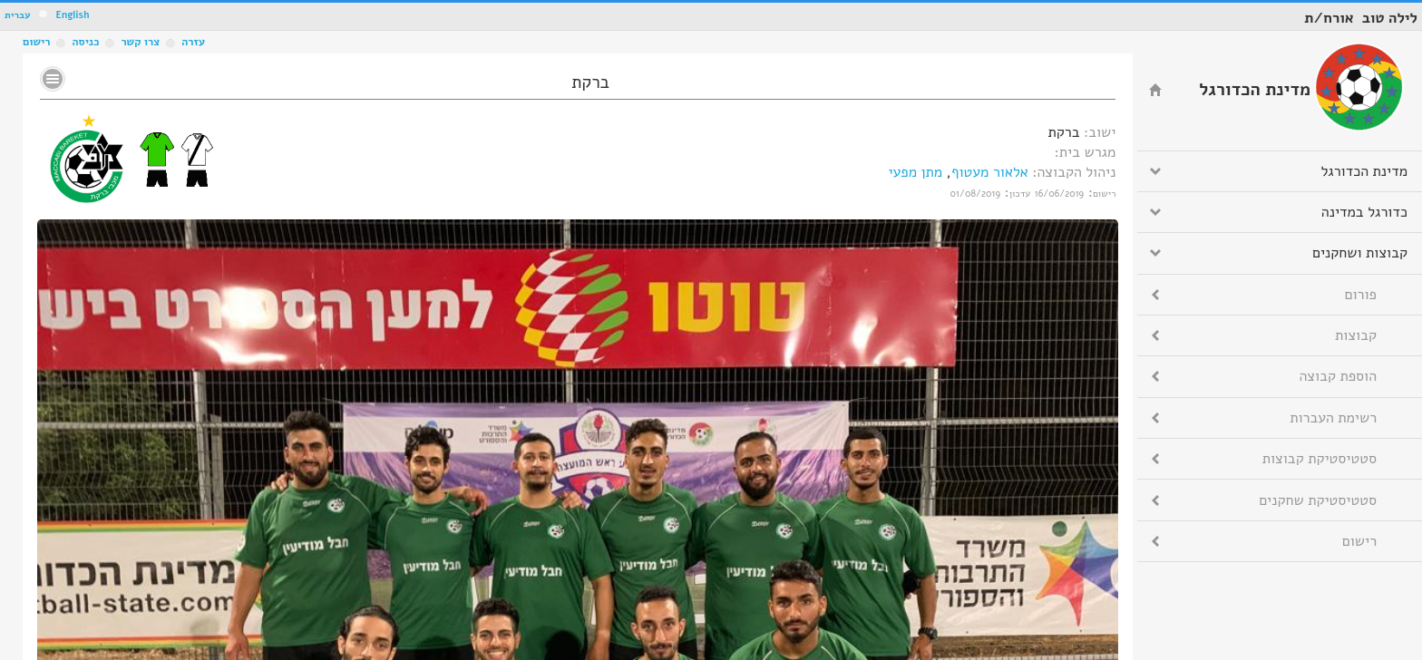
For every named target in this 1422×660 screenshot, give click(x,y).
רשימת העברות (1333, 418)
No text (52, 79)
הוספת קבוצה (1338, 376)
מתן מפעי (915, 172)
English (72, 15)
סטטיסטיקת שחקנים (1318, 500)
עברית (18, 15)
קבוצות (1356, 335)
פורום (1361, 295)
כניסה (85, 41)
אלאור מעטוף (989, 172)
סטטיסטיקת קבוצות (1319, 459)
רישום (36, 41)
